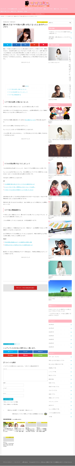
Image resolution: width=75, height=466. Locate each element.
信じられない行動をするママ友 (56, 371)
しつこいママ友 (52, 378)
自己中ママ (31, 8)
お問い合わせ (20, 11)
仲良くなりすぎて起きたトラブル (56, 367)
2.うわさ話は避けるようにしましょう (18, 92)
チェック (17, 344)
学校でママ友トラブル (5, 11)
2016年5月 (51, 347)
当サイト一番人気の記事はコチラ (38, 14)
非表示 (26, 86)
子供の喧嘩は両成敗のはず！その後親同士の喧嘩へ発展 (18, 242)
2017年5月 (51, 332)
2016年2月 (51, 354)
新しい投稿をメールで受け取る (11, 404)
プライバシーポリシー (7, 462)
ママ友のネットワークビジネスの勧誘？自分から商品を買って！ (59, 32)
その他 (25, 11)
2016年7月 (51, 340)
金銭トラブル (56, 8)
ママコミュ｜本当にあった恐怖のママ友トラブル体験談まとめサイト (50, 462)
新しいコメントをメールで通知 (11, 402)
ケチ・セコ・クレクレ (54, 364)
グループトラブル (64, 8)
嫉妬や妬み (51, 386)
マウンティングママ (38, 8)
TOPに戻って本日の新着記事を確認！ (25, 288)
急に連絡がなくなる (30, 120)
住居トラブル (13, 11)
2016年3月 (51, 351)
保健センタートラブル (48, 8)
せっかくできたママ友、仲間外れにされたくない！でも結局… (19, 187)
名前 (4, 383)
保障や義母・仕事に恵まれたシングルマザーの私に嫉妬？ (59, 37)
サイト (4, 393)
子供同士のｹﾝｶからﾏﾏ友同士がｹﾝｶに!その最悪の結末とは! (18, 245)
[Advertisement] (25, 72)
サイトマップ (3, 8)
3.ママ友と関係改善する (14, 94)
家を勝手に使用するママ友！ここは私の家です (59, 90)
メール (5, 388)
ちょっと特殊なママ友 (22, 8)
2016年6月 (51, 343)
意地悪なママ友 (52, 375)
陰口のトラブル (52, 382)
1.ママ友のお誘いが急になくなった (17, 89)
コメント (5, 369)
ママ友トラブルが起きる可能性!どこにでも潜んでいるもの (18, 189)
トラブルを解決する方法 (12, 8)
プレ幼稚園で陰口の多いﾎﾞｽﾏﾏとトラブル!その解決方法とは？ (19, 184)
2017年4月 (51, 336)
